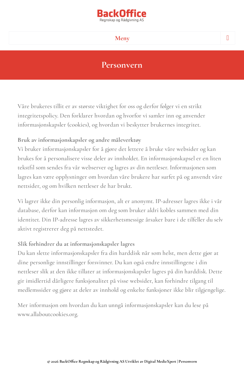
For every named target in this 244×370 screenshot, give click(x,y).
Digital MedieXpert (159, 361)
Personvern (188, 361)
